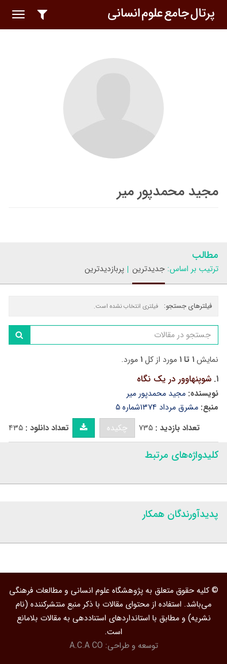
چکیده (117, 428)
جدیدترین (148, 268)
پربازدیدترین (104, 268)
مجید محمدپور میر (156, 393)
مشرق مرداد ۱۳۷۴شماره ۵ (157, 407)
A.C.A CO (86, 645)
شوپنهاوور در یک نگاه (174, 379)
